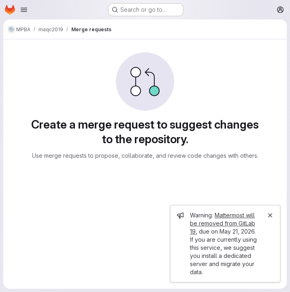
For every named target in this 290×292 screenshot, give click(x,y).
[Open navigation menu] (23, 9)
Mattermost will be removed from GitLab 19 (222, 223)
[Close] (270, 215)
